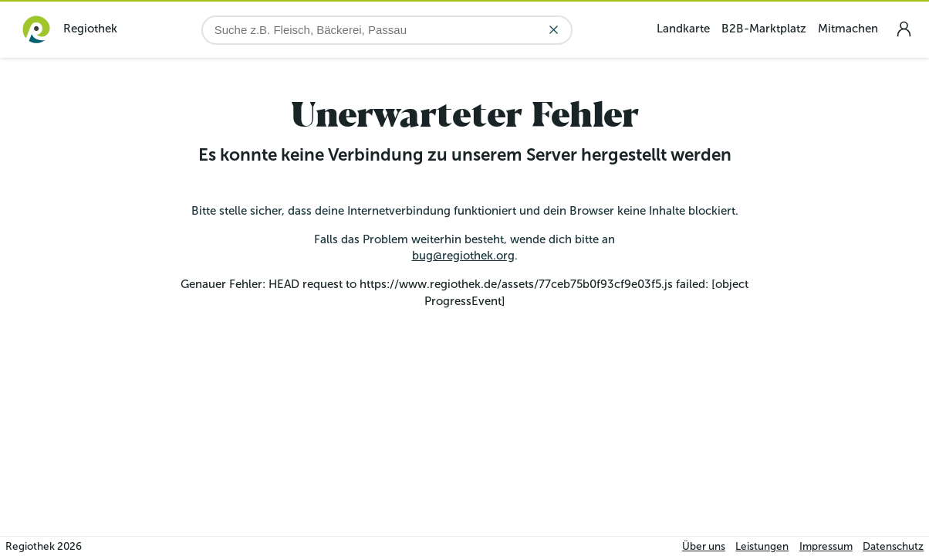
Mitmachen (848, 29)
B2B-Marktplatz (763, 29)
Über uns (703, 546)
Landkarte (683, 29)
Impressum (826, 546)
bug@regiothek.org (463, 256)
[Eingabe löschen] (554, 30)
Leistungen (762, 546)
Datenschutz (893, 546)
